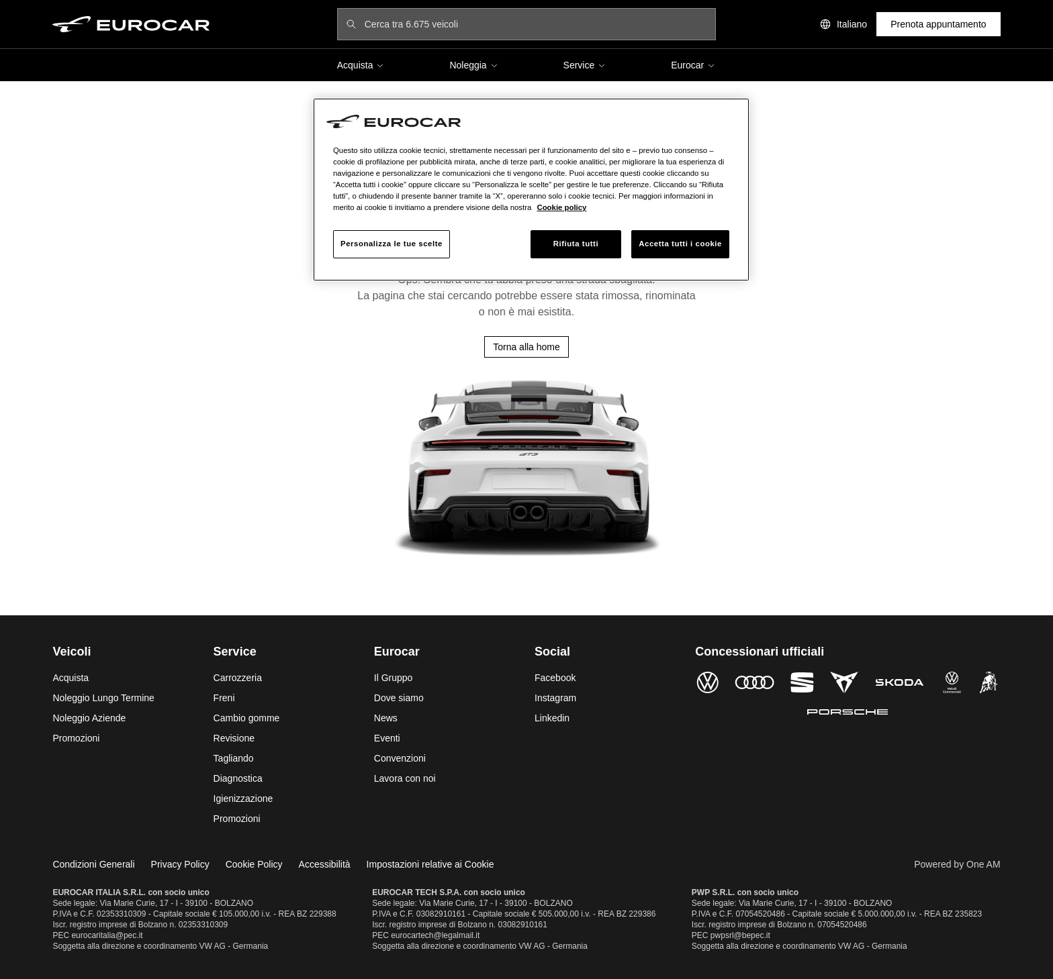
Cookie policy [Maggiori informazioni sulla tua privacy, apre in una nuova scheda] (561, 207)
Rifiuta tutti (575, 244)
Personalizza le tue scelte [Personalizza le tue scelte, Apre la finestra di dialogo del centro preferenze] (391, 244)
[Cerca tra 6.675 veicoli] (536, 24)
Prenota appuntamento (938, 24)
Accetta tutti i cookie (680, 244)
